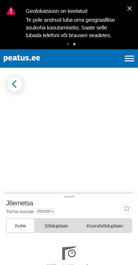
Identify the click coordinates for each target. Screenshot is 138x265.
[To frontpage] (39, 58)
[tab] (20, 225)
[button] (68, 44)
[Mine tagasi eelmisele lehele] (14, 84)
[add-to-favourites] (126, 209)
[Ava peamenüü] (129, 58)
